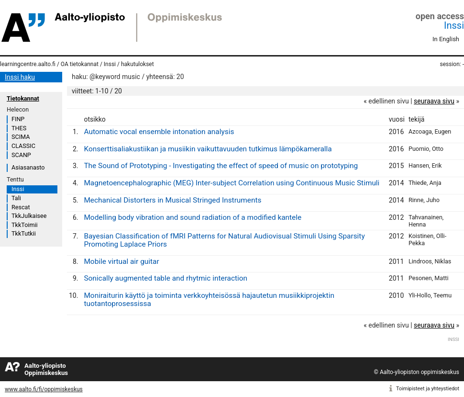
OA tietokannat (80, 64)
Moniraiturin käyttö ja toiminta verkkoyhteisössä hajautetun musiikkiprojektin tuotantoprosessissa (209, 299)
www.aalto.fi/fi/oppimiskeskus (44, 389)
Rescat (20, 207)
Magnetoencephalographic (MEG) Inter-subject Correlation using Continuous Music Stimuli (231, 183)
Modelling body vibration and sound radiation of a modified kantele (192, 217)
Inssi (454, 25)
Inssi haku (20, 77)
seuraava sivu (434, 101)
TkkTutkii (23, 233)
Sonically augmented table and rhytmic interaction (165, 278)
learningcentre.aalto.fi (27, 64)
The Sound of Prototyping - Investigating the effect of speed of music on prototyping (221, 165)
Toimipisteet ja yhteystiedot (427, 389)
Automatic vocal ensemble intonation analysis (159, 131)
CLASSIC (23, 145)
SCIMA (20, 136)
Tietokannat (23, 98)
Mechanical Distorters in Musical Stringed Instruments (172, 200)
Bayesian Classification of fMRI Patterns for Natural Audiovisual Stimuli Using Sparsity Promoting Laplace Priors (224, 240)
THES (18, 128)
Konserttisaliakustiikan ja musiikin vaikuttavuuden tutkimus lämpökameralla (207, 149)
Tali (16, 198)
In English (445, 39)
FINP (17, 119)
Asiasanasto (27, 167)
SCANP (21, 155)
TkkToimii (24, 224)
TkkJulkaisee (28, 215)
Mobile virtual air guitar (121, 261)
